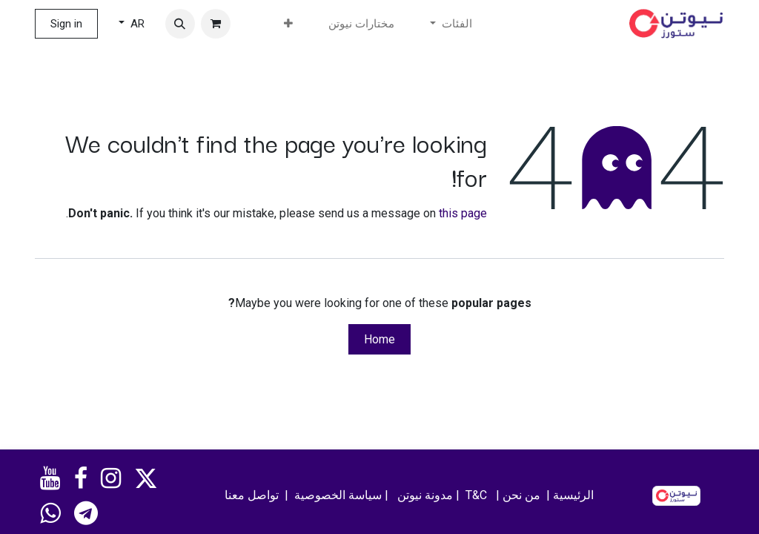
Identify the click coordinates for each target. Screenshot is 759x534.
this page (463, 213)
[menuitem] (361, 24)
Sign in (66, 23)
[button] (180, 24)
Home (379, 339)
